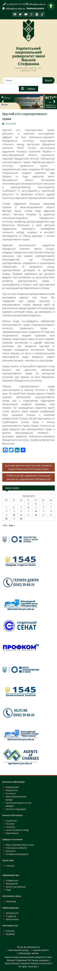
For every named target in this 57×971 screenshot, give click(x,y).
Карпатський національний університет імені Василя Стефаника (28, 56)
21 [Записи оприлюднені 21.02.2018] (21, 515)
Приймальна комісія (35, 8)
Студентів (11, 916)
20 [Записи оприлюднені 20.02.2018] (14, 515)
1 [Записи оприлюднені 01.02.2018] (28, 504)
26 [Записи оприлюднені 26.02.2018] (6, 518)
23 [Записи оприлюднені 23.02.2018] (36, 515)
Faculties (10, 823)
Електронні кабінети (16, 847)
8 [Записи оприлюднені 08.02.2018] (28, 507)
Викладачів (12, 883)
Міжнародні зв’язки (29, 953)
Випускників (12, 919)
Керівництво (12, 787)
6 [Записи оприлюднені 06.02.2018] (13, 507)
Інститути (11, 793)
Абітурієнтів (12, 913)
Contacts (10, 865)
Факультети (12, 790)
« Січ (4, 525)
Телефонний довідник (17, 854)
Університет (12, 880)
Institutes (10, 826)
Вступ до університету (28, 947)
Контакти (10, 851)
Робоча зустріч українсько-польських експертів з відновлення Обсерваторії (28, 477)
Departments (12, 833)
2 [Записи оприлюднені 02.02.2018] (35, 504)
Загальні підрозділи (16, 809)
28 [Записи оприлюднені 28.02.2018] (21, 518)
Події (8, 889)
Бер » (12, 525)
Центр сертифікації (16, 886)
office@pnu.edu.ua (37, 4)
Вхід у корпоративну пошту (20, 844)
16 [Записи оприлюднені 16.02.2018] (36, 511)
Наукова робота (41, 950)
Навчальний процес (18, 950)
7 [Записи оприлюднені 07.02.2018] (21, 507)
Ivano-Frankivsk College (17, 830)
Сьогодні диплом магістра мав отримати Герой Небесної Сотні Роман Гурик (28, 467)
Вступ (4, 104)
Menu (28, 88)
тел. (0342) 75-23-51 (15, 4)
